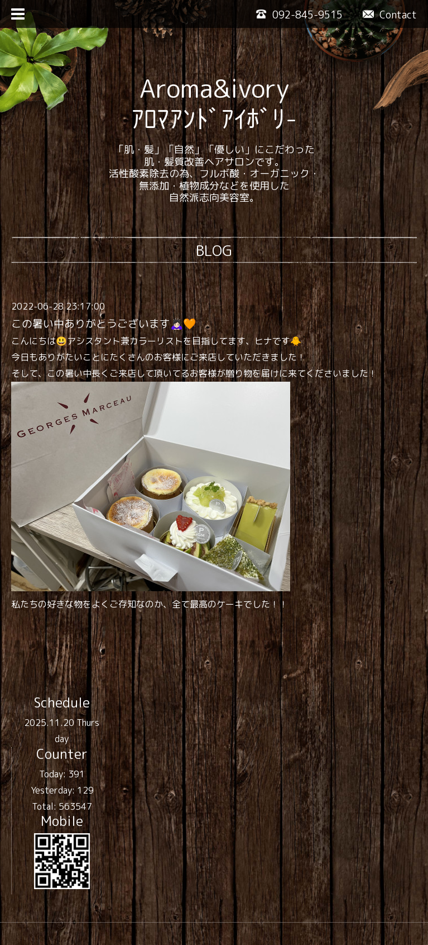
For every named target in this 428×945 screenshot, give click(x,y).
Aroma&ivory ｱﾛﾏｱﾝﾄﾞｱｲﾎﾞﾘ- (214, 103)
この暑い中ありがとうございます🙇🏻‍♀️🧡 (103, 323)
